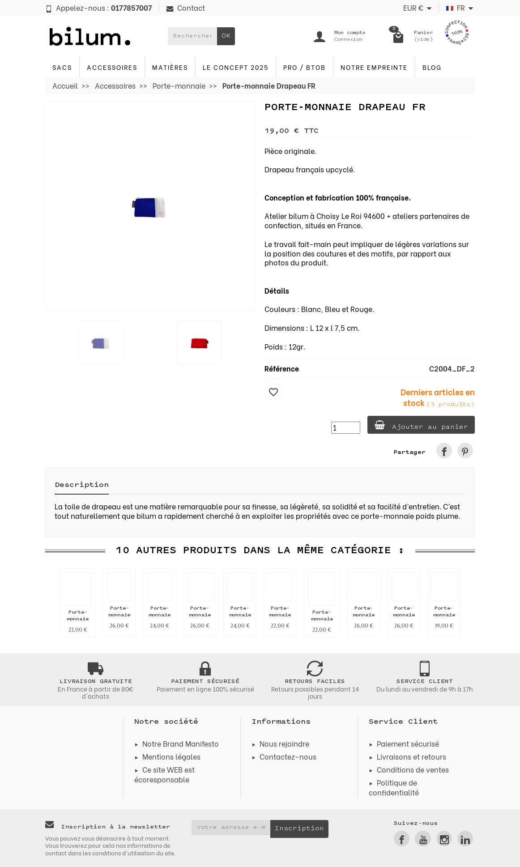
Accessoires (112, 67)
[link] (444, 450)
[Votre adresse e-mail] (231, 827)
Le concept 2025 (236, 67)
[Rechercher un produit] (192, 36)
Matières (170, 67)
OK (226, 36)
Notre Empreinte (374, 67)
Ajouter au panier (421, 425)
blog (432, 67)
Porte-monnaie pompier (280, 615)
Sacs (62, 67)
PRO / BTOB (304, 67)
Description (82, 485)
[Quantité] (345, 428)
